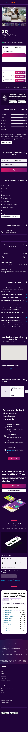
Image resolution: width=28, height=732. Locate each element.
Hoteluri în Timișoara (7, 618)
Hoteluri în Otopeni (7, 628)
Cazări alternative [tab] (15, 599)
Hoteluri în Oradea (7, 620)
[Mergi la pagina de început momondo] (10, 2)
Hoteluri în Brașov (7, 612)
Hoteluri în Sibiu (6, 630)
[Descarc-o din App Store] (22, 102)
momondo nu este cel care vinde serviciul (14, 649)
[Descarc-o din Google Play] (13, 102)
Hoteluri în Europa (12, 660)
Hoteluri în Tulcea (16, 661)
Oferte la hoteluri (3, 660)
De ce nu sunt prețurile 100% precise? (14, 654)
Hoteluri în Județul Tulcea (6, 661)
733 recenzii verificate (17, 42)
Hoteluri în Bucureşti (7, 610)
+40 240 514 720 (6, 40)
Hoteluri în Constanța (8, 624)
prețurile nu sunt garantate (15, 644)
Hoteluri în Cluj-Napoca (8, 616)
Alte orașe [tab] (5, 599)
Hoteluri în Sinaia (7, 626)
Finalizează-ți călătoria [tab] (18, 603)
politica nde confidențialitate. (14, 580)
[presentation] (22, 101)
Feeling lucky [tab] (6, 603)
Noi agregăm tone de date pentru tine (14, 652)
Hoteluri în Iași (6, 614)
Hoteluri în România (22, 660)
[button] (2, 2)
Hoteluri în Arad (6, 622)
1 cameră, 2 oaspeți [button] (8, 51)
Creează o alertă (11, 450)
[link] (14, 458)
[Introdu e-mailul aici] (15, 567)
